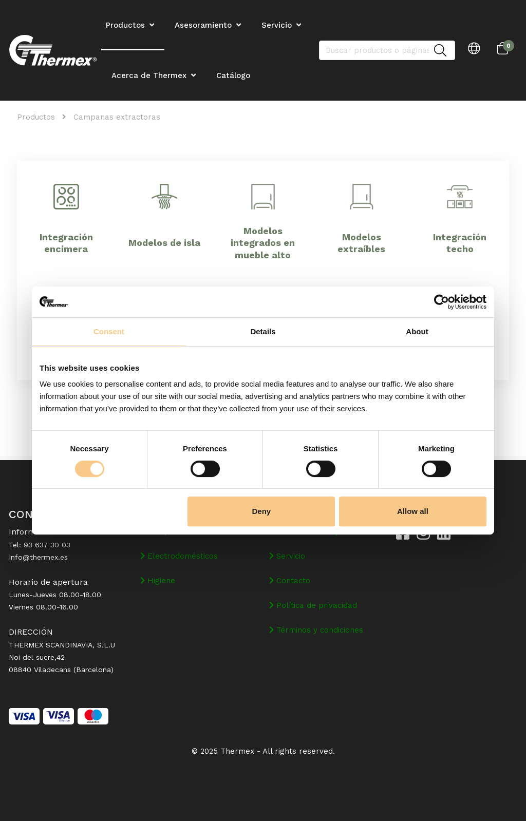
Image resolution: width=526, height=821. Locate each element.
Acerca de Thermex (148, 75)
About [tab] (417, 331)
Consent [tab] (108, 331)
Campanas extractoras (116, 117)
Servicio (276, 25)
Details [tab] (262, 331)
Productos (36, 117)
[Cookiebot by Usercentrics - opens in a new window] (441, 302)
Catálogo (233, 75)
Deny (261, 511)
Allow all (412, 511)
